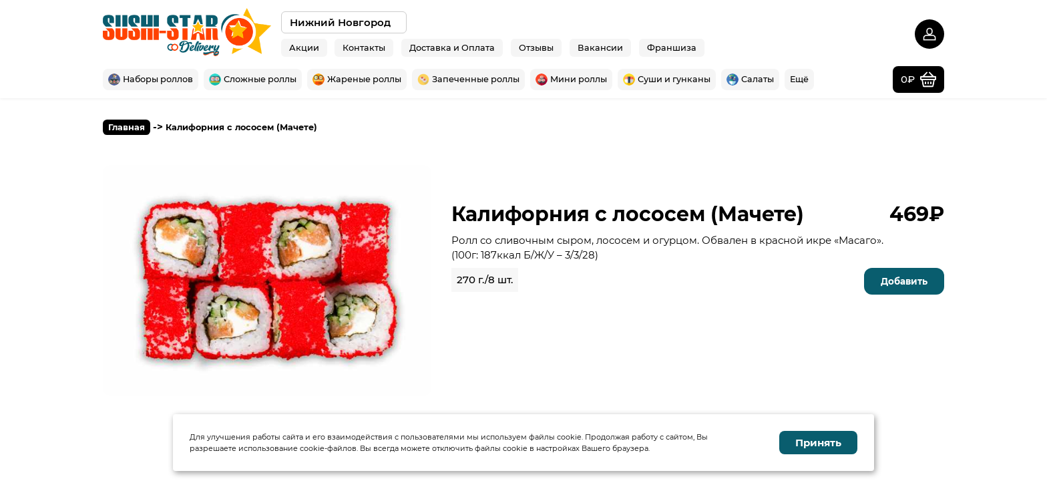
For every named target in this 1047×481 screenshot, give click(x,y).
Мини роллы (571, 79)
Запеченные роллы (468, 79)
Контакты (364, 47)
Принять (818, 442)
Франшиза (671, 47)
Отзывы (536, 47)
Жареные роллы (356, 79)
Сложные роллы (252, 79)
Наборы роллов (150, 79)
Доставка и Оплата (452, 47)
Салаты (750, 79)
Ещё (799, 79)
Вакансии (600, 47)
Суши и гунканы (666, 79)
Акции (304, 47)
